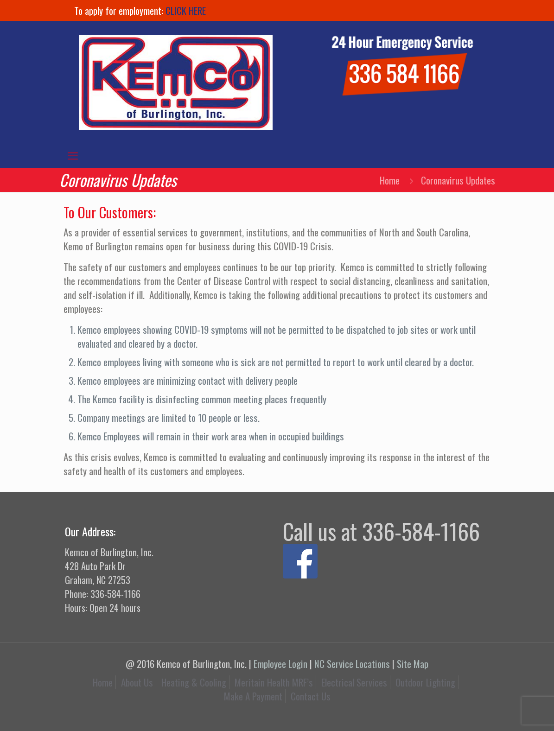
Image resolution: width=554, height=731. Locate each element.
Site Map (412, 663)
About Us (137, 682)
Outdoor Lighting (425, 682)
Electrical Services (354, 682)
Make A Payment (253, 696)
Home (390, 180)
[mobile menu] (73, 155)
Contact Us (311, 696)
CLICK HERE (186, 10)
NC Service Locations (352, 663)
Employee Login (280, 663)
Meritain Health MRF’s (274, 682)
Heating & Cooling (193, 682)
